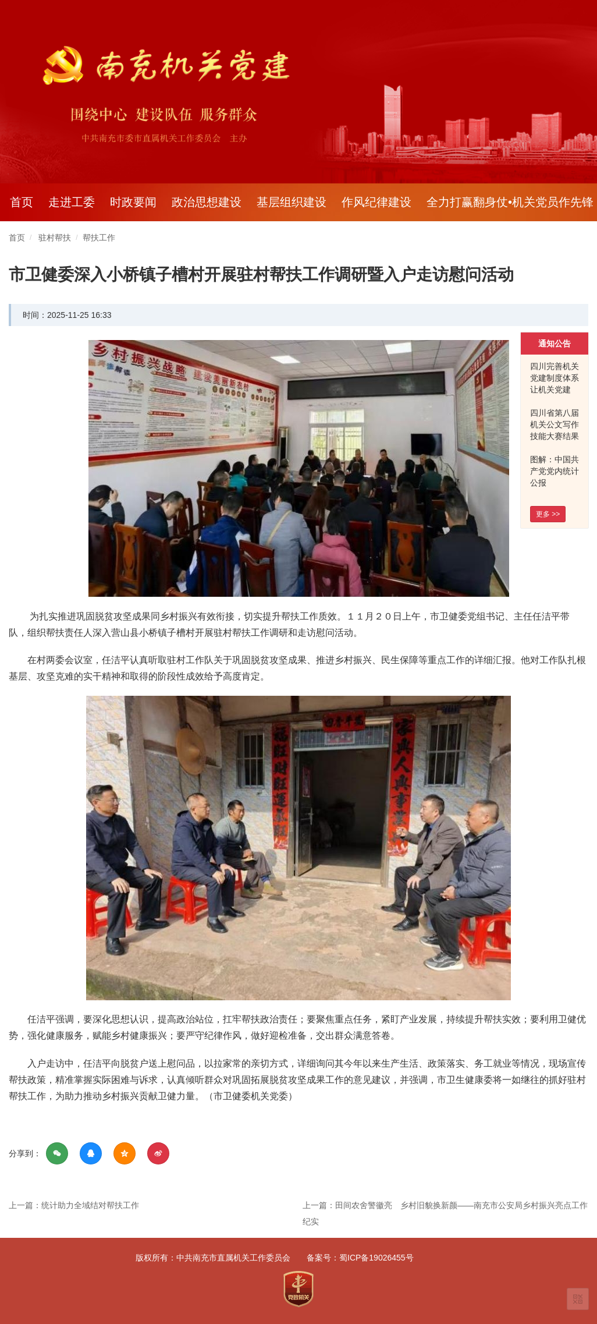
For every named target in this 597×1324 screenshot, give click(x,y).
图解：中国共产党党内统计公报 (554, 471)
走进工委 (71, 202)
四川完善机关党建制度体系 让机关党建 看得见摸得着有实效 (554, 389)
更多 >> (548, 514)
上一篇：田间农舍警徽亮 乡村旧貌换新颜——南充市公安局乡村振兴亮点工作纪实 (445, 1213)
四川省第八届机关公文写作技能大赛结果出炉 (554, 430)
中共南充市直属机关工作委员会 (233, 1257)
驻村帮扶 (54, 237)
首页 (21, 202)
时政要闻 (133, 202)
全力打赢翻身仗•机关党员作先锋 (510, 202)
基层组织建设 (291, 202)
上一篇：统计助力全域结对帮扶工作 (74, 1205)
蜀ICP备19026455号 (376, 1257)
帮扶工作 (99, 237)
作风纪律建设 (376, 202)
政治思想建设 (206, 202)
